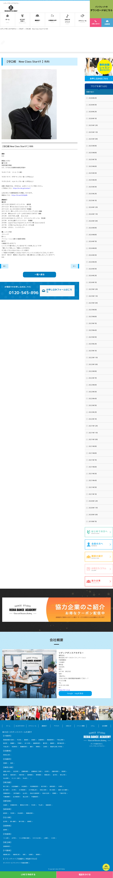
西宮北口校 (6, 755)
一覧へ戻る (39, 274)
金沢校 (5, 821)
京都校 (5, 763)
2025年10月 (93, 139)
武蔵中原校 (55, 771)
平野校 (20, 743)
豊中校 (45, 743)
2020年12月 (93, 501)
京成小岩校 (43, 790)
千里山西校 (60, 740)
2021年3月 (93, 487)
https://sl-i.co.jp (64, 690)
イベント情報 (81, 726)
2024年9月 (93, 228)
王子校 (14, 790)
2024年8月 (93, 235)
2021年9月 (93, 446)
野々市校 (21, 821)
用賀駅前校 (6, 793)
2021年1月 (93, 494)
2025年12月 (93, 125)
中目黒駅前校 (34, 786)
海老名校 (13, 775)
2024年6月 (93, 248)
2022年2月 (93, 412)
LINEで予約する (28, 874)
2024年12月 (93, 207)
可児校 (12, 813)
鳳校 (31, 747)
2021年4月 (93, 480)
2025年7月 (93, 159)
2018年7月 (93, 521)
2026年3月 (93, 105)
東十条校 (5, 790)
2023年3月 (93, 337)
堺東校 (38, 747)
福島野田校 (36, 743)
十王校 (53, 838)
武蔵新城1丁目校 (36, 771)
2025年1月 (93, 200)
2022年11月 (93, 358)
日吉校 (47, 771)
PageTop (106, 868)
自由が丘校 (45, 793)
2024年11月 (93, 214)
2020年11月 (93, 508)
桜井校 (5, 743)
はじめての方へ (20, 726)
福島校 (52, 743)
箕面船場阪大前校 (8, 740)
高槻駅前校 (23, 747)
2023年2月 (93, 344)
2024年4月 (93, 262)
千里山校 (5, 747)
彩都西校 (41, 740)
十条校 (60, 786)
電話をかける (85, 874)
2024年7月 (93, 241)
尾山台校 (25, 797)
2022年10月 (93, 364)
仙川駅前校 (16, 797)
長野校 (5, 830)
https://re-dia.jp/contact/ (22, 188)
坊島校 (33, 740)
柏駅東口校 (6, 854)
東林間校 (38, 775)
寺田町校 (14, 747)
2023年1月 (93, 351)
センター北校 (16, 778)
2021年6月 (93, 467)
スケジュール (32, 726)
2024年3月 (93, 269)
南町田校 (52, 786)
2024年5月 (93, 255)
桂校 (11, 763)
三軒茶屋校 (16, 793)
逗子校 (55, 775)
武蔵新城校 (25, 771)
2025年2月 (93, 194)
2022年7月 (93, 378)
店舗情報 (107, 22)
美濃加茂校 (29, 813)
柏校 (24, 854)
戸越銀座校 (34, 797)
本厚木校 (21, 775)
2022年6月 (93, 385)
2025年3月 (93, 187)
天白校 (33, 805)
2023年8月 (93, 317)
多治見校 (20, 813)
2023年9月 (93, 310)
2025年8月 (93, 153)
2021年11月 (93, 433)
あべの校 (27, 743)
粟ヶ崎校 (13, 821)
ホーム (8, 726)
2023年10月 (93, 303)
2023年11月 (93, 296)
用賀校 (54, 793)
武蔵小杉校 (6, 771)
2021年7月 (93, 460)
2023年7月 (93, 323)
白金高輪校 (15, 786)
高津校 (64, 771)
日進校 (5, 805)
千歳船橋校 (6, 797)
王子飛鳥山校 (33, 790)
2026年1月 (93, 118)
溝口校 (5, 775)
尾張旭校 (48, 805)
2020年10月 (93, 515)
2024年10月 (93, 221)
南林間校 (30, 775)
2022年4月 (93, 399)
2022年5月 (93, 392)
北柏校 (31, 854)
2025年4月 (93, 180)
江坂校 (45, 747)
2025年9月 (93, 146)
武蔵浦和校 (6, 846)
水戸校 (14, 838)
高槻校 (12, 743)
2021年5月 (93, 474)
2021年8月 (93, 453)
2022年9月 (93, 371)
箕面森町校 (50, 740)
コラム (93, 726)
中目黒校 (24, 786)
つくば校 (5, 838)
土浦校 (46, 838)
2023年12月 (93, 289)
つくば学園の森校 (24, 838)
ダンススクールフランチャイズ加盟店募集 (15, 863)
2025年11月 (93, 132)
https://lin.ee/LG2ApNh (19, 195)
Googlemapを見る (75, 693)
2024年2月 (93, 276)
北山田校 (5, 778)
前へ (4, 266)
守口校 (19, 740)
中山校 (25, 778)
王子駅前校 (22, 790)
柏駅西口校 (16, 854)
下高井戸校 (62, 793)
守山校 (40, 805)
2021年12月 (93, 426)
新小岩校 (52, 790)
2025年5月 (93, 173)
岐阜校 (5, 813)
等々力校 (5, 786)
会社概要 (104, 726)
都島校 (26, 740)
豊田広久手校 (24, 805)
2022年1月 (93, 419)
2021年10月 (93, 439)
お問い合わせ (96, 22)
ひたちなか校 (37, 838)
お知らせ (68, 726)
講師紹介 (44, 726)
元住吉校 (15, 771)
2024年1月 (93, 282)
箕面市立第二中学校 (56, 747)
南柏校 (38, 854)
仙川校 (25, 793)
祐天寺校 (43, 786)
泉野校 (29, 821)
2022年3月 (93, 405)
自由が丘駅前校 (34, 793)
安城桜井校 (13, 805)
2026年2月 (93, 112)
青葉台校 (47, 775)
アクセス (56, 726)
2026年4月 (93, 98)
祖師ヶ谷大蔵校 (62, 790)
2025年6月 (93, 166)
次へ (74, 266)
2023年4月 (93, 330)
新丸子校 (62, 775)
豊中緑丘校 (60, 743)
